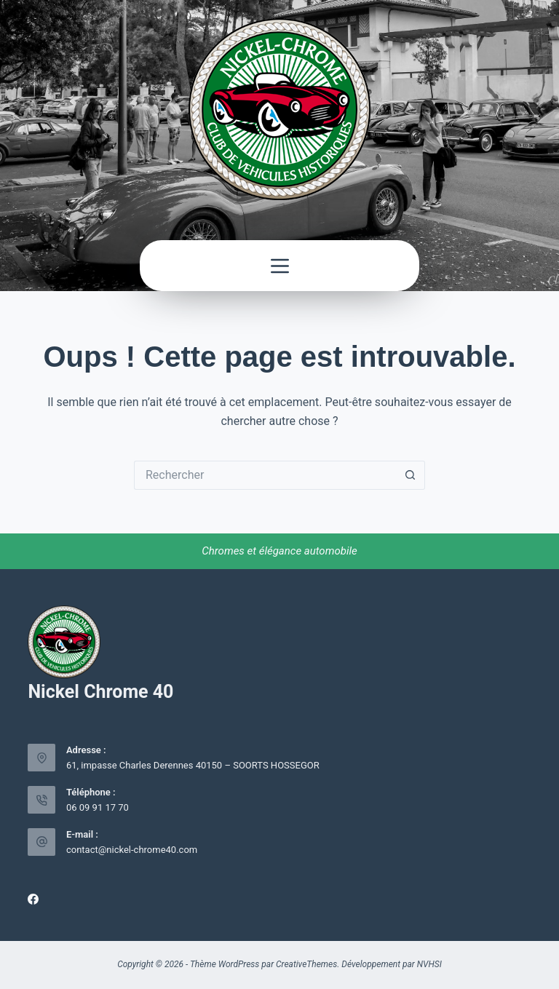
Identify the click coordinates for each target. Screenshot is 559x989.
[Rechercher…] (265, 475)
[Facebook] (33, 899)
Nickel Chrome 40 (100, 691)
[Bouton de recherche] (410, 475)
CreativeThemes (306, 964)
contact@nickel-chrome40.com (131, 849)
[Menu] (279, 266)
